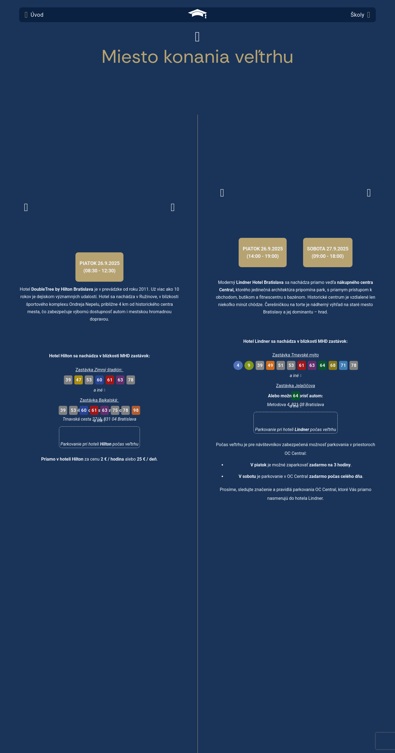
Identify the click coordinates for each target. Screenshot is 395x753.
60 (99, 380)
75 (115, 410)
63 (120, 380)
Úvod (34, 15)
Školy (360, 15)
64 (322, 365)
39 (68, 380)
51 (280, 365)
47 (78, 380)
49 (270, 365)
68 (332, 365)
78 (130, 380)
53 (89, 380)
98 (136, 410)
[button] (99, 438)
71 (343, 365)
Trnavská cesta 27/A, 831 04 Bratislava (99, 419)
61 (109, 380)
